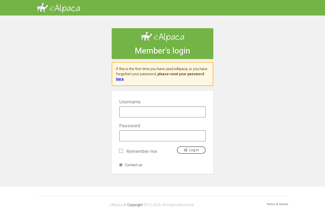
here (120, 79)
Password (129, 125)
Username (130, 101)
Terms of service (277, 204)
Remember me (141, 151)
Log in (191, 150)
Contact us (130, 165)
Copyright (135, 205)
